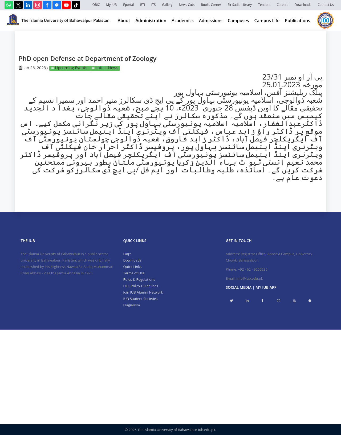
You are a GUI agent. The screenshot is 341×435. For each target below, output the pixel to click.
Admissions (210, 20)
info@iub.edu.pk (249, 278)
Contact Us (326, 4)
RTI (142, 4)
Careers (282, 4)
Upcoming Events (71, 67)
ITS (153, 4)
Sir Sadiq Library (240, 4)
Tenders (264, 4)
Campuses (238, 20)
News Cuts (186, 4)
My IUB (111, 4)
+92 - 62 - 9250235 (252, 269)
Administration (150, 20)
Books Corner (211, 4)
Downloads (303, 4)
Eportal (128, 4)
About (124, 20)
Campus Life (266, 20)
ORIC (96, 4)
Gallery (167, 4)
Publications (297, 20)
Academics (182, 20)
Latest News (106, 67)
